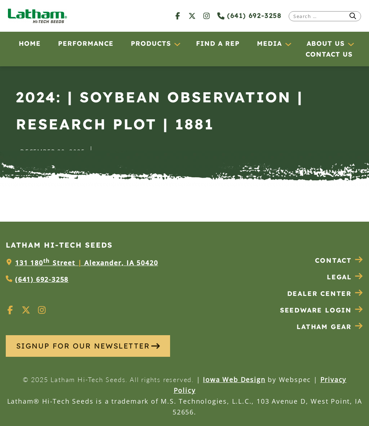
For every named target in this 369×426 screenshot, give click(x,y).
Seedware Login (321, 310)
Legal (345, 277)
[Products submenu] (177, 44)
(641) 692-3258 (249, 16)
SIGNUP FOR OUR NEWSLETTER (88, 345)
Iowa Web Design (234, 379)
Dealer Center (325, 293)
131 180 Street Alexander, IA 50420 (86, 262)
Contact (339, 260)
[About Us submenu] (350, 44)
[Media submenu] (288, 44)
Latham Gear (324, 327)
